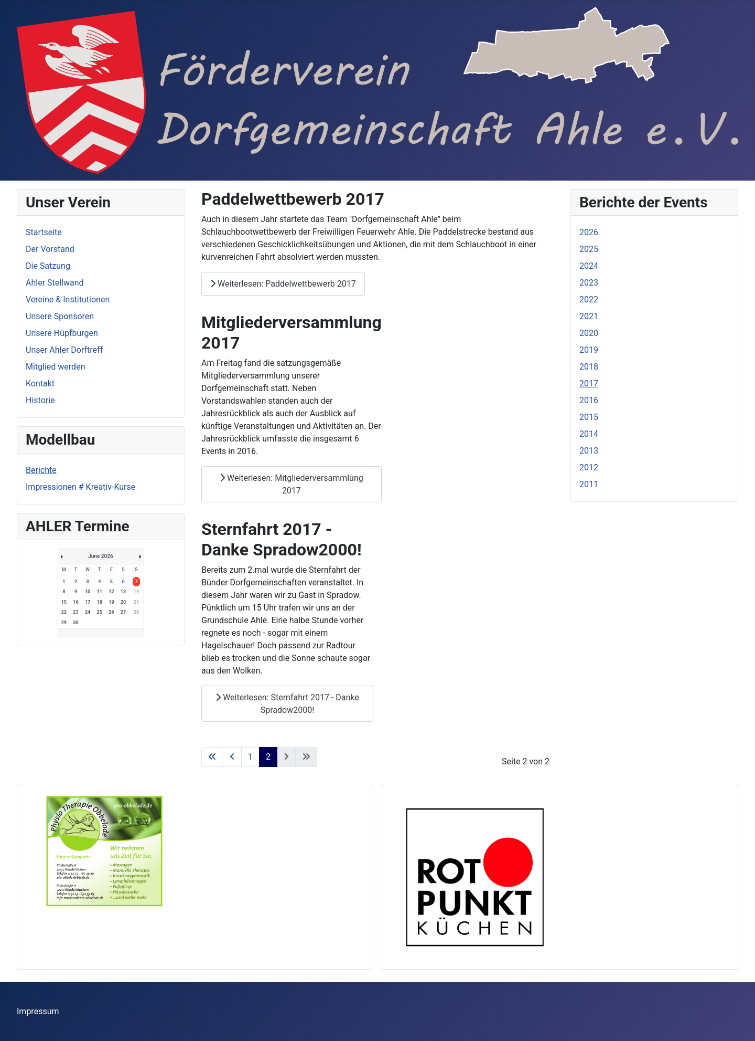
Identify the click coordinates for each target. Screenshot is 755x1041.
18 (99, 602)
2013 (588, 451)
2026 (588, 232)
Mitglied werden (55, 367)
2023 (588, 283)
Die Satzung (48, 266)
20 (123, 602)
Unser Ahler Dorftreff (64, 350)
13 (123, 591)
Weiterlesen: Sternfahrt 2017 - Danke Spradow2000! (287, 703)
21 (136, 602)
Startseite (44, 232)
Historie (40, 400)
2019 (588, 350)
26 (111, 612)
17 (87, 602)
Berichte (41, 470)
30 (75, 622)
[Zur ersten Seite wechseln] (212, 757)
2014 (588, 434)
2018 (588, 367)
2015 (588, 417)
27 (123, 612)
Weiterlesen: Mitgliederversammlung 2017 (291, 484)
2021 (588, 316)
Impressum (38, 1011)
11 (99, 591)
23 (75, 612)
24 (87, 612)
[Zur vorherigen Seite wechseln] (232, 757)
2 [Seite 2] (268, 757)
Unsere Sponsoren (60, 316)
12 (111, 591)
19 (111, 602)
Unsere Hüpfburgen (62, 333)
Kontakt (40, 383)
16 (75, 602)
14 (136, 591)
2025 (588, 249)
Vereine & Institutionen (68, 299)
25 (99, 612)
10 (87, 591)
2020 (588, 333)
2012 (588, 467)
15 (64, 602)
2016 (588, 400)
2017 (588, 383)
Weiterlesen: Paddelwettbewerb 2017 (283, 284)
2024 (588, 266)
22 (64, 612)
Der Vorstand (50, 249)
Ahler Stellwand (55, 283)
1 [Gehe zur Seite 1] (250, 757)
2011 (588, 484)
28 (136, 612)
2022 (588, 299)
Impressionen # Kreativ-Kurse (80, 487)
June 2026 (100, 556)
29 (64, 622)
